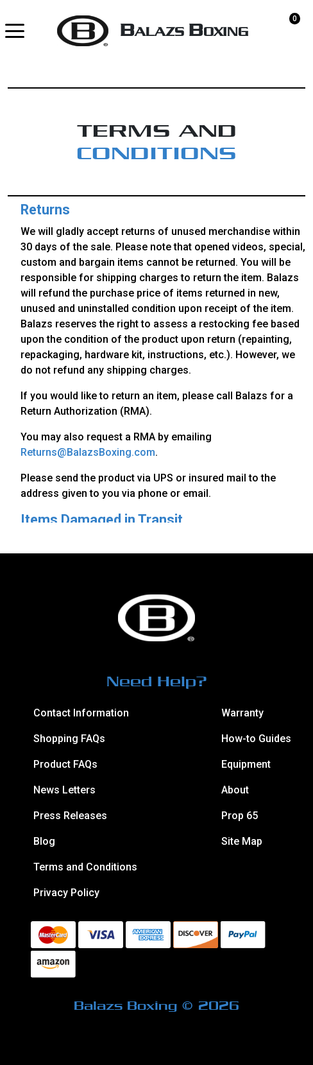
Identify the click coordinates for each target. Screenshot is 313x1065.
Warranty (242, 713)
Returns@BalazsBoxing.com (88, 452)
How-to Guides (255, 738)
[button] (14, 30)
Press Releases (70, 816)
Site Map (241, 841)
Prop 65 (239, 816)
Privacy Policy (66, 893)
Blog (44, 841)
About (235, 790)
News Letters (64, 790)
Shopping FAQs (69, 738)
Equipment (246, 764)
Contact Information (81, 713)
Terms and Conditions (85, 867)
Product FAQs (65, 764)
